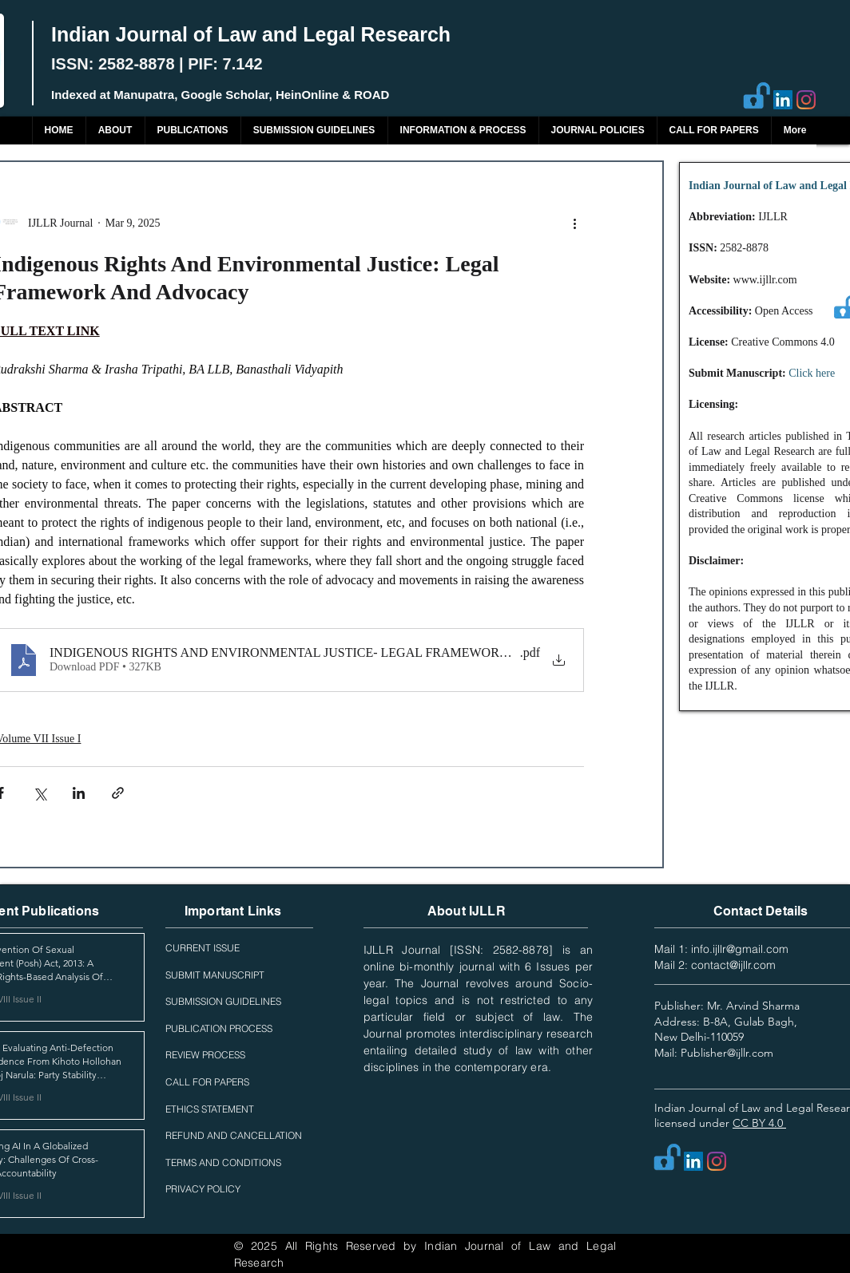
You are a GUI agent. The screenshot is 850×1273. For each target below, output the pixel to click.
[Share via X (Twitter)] (39, 793)
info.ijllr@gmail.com (739, 949)
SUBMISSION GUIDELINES (223, 1001)
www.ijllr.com (765, 280)
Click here (811, 373)
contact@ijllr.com (733, 965)
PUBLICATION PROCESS (218, 1028)
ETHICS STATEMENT (209, 1109)
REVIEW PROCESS (205, 1055)
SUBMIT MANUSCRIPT (214, 975)
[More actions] (574, 222)
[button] (192, 130)
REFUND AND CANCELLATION (233, 1135)
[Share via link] (117, 793)
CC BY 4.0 (759, 1123)
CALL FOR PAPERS (207, 1082)
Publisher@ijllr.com (727, 1053)
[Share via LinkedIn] (78, 793)
